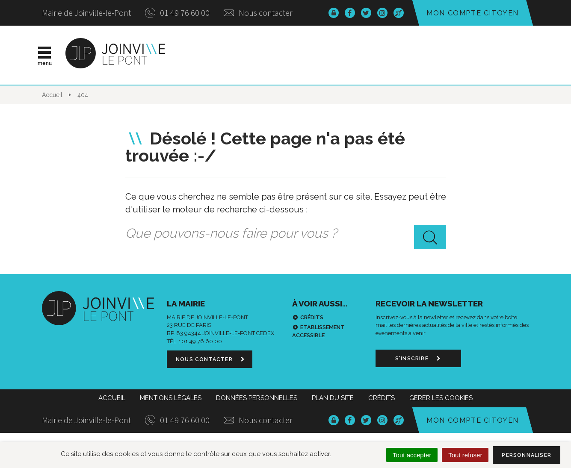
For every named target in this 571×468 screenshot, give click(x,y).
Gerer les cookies (441, 398)
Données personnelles (256, 398)
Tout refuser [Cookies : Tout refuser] (465, 455)
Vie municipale (307, 55)
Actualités (231, 55)
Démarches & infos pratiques (432, 55)
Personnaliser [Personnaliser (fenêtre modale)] (526, 455)
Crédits (311, 317)
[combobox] (285, 233)
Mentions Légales (170, 398)
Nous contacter (258, 12)
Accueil (111, 398)
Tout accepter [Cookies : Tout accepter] (412, 455)
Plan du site (333, 398)
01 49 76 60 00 (177, 12)
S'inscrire (418, 359)
